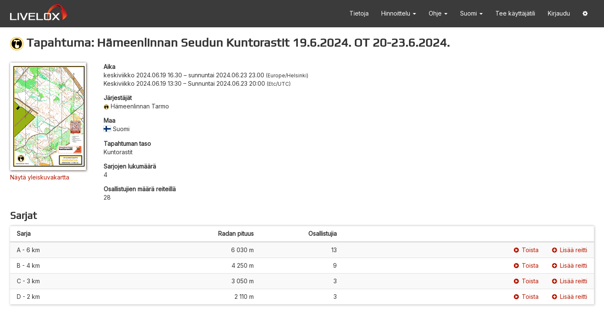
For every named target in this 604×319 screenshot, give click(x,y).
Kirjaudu (559, 13)
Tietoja (359, 13)
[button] (585, 13)
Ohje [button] (438, 13)
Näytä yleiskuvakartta (39, 177)
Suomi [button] (471, 13)
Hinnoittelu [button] (398, 13)
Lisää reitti (569, 249)
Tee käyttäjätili (515, 13)
